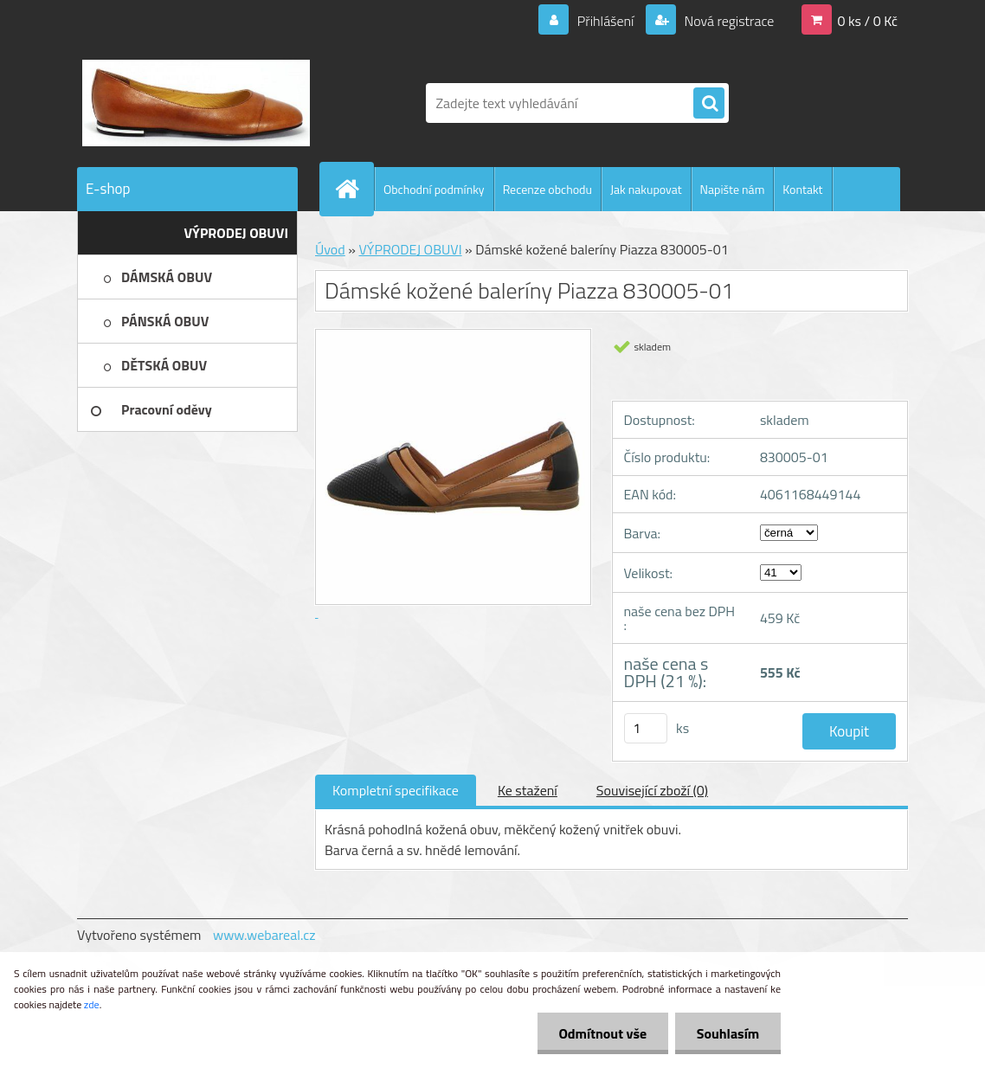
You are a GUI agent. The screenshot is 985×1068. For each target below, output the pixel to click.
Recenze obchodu (547, 189)
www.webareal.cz (264, 934)
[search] (708, 103)
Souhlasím (727, 1033)
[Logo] (196, 103)
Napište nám (732, 189)
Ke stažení (527, 790)
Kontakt (802, 189)
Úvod (330, 249)
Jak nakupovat (646, 189)
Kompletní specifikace (395, 790)
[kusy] (645, 728)
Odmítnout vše (602, 1033)
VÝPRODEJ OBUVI (409, 249)
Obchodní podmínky (434, 189)
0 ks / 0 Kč (867, 20)
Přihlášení (605, 20)
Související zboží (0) (652, 790)
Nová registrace (728, 20)
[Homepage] (354, 188)
